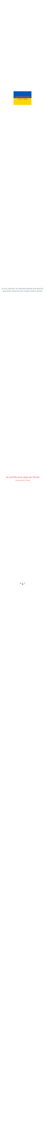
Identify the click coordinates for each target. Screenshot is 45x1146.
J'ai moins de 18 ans (22, 480)
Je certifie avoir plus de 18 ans (23, 477)
